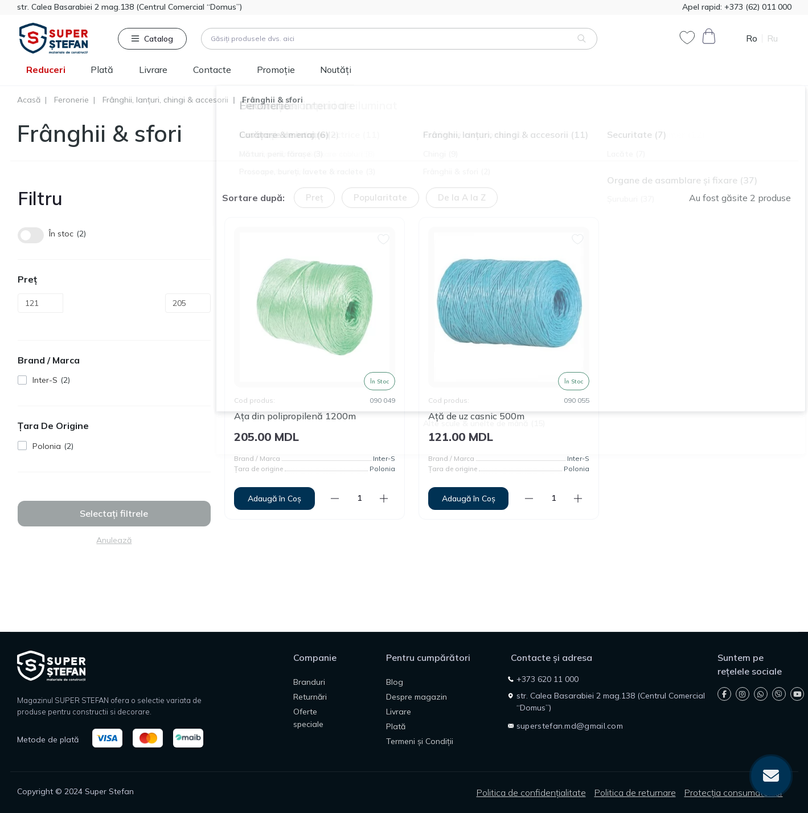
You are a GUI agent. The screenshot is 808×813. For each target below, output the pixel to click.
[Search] (581, 39)
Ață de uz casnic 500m (476, 416)
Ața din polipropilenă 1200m (295, 416)
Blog (394, 682)
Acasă (28, 100)
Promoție (276, 69)
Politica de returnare (635, 792)
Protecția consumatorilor (733, 792)
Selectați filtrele (114, 513)
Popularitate (380, 197)
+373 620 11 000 (547, 679)
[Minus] (334, 498)
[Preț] (40, 303)
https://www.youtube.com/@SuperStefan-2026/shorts (797, 693)
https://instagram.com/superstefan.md (742, 693)
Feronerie (71, 100)
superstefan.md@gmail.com (569, 726)
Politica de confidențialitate (531, 792)
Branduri (309, 682)
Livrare (153, 69)
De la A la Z (462, 197)
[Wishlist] (383, 238)
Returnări (310, 697)
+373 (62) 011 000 (756, 7)
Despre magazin (416, 697)
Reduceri (45, 69)
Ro (751, 38)
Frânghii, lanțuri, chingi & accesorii (165, 100)
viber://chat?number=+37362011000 (778, 693)
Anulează (114, 540)
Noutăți (335, 69)
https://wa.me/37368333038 (760, 693)
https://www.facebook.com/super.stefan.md (724, 693)
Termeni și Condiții (419, 741)
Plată (102, 69)
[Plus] (383, 498)
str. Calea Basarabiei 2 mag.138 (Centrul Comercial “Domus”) (129, 7)
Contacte (212, 69)
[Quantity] (359, 498)
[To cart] (274, 498)
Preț (314, 197)
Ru (772, 38)
